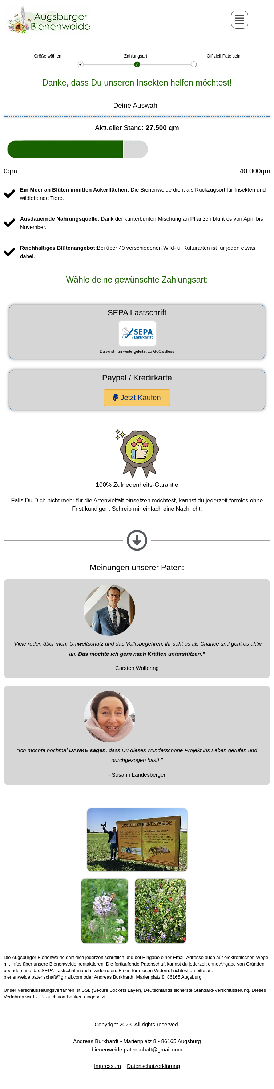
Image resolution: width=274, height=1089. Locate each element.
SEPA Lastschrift (137, 312)
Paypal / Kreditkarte (137, 377)
